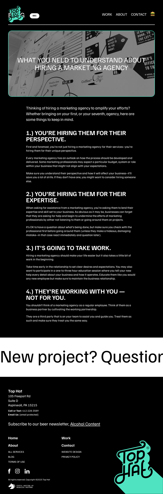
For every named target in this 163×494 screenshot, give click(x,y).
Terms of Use (16, 461)
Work (107, 14)
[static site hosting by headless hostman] (81, 486)
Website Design (72, 451)
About (121, 14)
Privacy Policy (71, 456)
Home (13, 437)
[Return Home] (15, 14)
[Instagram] (27, 471)
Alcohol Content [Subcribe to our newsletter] (85, 423)
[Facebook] (17, 471)
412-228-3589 (30, 410)
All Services (16, 451)
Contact (139, 14)
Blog (11, 456)
